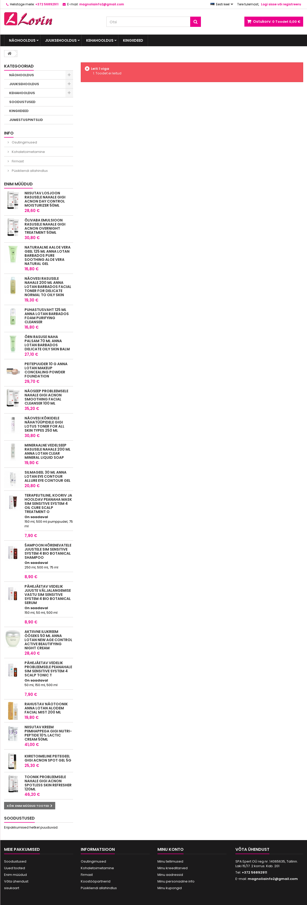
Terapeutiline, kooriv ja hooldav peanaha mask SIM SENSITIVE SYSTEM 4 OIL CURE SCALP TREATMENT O (48, 503)
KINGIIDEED (133, 40)
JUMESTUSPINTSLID (26, 119)
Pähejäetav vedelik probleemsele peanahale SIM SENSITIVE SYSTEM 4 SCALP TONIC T (48, 669)
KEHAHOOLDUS (99, 40)
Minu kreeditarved (172, 868)
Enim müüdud (18, 184)
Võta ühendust (16, 881)
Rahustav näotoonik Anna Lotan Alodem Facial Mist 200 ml (46, 708)
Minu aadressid (170, 874)
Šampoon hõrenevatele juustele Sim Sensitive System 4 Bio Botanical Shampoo (48, 551)
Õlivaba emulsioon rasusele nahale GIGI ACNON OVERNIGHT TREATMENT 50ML (45, 226)
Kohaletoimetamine (28, 151)
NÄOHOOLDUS (22, 40)
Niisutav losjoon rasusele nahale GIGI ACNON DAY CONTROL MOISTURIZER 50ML (45, 199)
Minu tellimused (170, 861)
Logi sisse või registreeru (281, 4)
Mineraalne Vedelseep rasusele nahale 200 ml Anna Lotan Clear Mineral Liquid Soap (48, 451)
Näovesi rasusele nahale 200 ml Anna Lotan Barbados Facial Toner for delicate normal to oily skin (48, 286)
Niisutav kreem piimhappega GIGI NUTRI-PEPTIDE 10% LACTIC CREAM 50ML (48, 733)
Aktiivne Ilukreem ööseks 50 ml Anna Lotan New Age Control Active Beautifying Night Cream (48, 640)
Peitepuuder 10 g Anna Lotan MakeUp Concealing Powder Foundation (46, 370)
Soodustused (19, 818)
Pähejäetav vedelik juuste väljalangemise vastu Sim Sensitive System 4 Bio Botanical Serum (48, 594)
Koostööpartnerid (95, 881)
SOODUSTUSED (22, 101)
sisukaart (11, 888)
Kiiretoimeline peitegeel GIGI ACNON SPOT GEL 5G (48, 758)
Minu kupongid (169, 888)
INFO (9, 133)
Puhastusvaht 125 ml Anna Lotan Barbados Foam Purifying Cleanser (47, 316)
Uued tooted (14, 868)
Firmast (17, 161)
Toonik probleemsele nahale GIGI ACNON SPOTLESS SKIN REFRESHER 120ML (48, 783)
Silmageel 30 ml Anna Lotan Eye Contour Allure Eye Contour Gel (48, 476)
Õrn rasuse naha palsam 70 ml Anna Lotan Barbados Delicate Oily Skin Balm (47, 343)
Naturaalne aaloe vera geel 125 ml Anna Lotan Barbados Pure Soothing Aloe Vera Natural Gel (48, 255)
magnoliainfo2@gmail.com (273, 878)
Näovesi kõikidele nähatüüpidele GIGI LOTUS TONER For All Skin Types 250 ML (44, 424)
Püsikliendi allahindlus (29, 170)
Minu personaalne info (176, 881)
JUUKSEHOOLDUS (61, 40)
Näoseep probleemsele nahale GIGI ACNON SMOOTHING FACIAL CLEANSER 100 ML (46, 397)
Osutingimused (24, 142)
